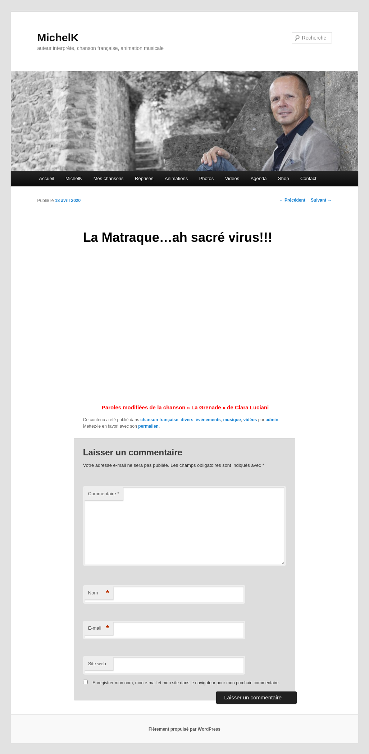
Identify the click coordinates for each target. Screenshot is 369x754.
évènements (208, 419)
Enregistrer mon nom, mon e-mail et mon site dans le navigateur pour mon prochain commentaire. (186, 682)
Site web (97, 663)
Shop (283, 178)
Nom (98, 593)
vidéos (250, 419)
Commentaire (103, 493)
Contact (308, 178)
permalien (148, 426)
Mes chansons (109, 178)
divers (187, 419)
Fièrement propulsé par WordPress (184, 729)
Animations (176, 178)
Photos (206, 178)
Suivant (321, 200)
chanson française (159, 419)
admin (271, 419)
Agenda (259, 178)
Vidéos (232, 178)
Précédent (292, 200)
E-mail (98, 628)
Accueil (46, 178)
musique (232, 419)
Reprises (144, 178)
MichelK (57, 37)
